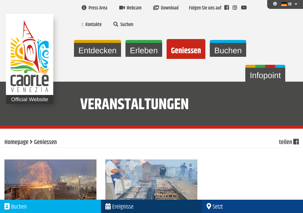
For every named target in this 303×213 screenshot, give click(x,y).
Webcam (130, 8)
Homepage (16, 142)
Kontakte (91, 25)
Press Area (94, 8)
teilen (289, 142)
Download (165, 8)
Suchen (123, 25)
